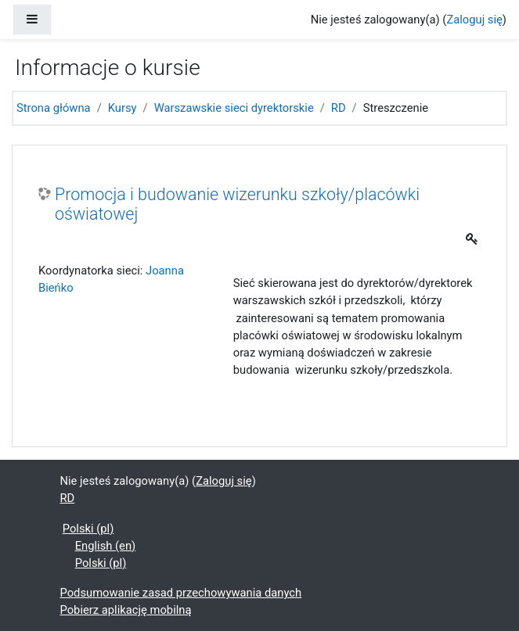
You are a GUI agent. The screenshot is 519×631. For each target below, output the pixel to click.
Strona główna (53, 108)
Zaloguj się (474, 20)
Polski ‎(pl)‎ (88, 529)
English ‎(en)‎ (105, 546)
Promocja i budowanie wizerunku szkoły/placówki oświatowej (237, 204)
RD (338, 108)
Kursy (122, 108)
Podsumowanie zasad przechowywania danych (181, 593)
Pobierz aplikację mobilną (126, 610)
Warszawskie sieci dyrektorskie (234, 108)
